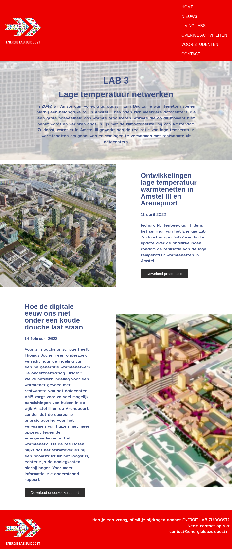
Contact (190, 54)
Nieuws (189, 16)
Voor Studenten (199, 44)
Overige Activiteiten (204, 35)
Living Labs (193, 26)
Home (187, 7)
